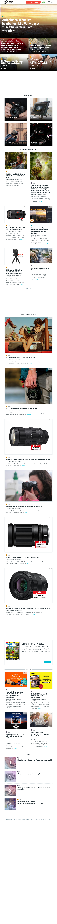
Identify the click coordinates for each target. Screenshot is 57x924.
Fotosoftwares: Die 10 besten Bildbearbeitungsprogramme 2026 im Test (30, 802)
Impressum (44, 819)
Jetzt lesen (47, 661)
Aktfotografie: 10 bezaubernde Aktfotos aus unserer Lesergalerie (33, 788)
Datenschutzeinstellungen (28, 821)
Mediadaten (14, 819)
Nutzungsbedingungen (28, 819)
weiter (20, 187)
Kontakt (49, 819)
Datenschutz (20, 819)
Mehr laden (28, 288)
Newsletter (8, 819)
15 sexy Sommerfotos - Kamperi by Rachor (30, 774)
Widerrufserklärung (38, 819)
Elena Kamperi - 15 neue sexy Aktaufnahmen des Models (34, 760)
